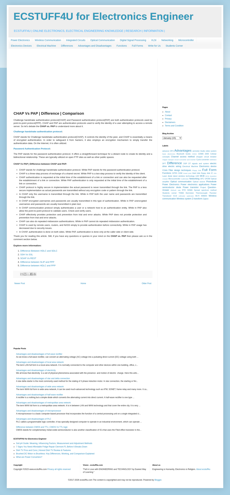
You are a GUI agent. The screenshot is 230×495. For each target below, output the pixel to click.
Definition (213, 160)
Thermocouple (202, 193)
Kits (215, 173)
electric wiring (174, 166)
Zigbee (206, 199)
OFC (202, 179)
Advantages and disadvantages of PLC (33, 419)
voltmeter (182, 196)
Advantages (182, 150)
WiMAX (204, 196)
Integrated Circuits (75, 40)
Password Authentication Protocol (32, 148)
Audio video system (208, 151)
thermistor (190, 193)
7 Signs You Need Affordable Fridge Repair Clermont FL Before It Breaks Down (51, 447)
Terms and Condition (174, 126)
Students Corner (174, 45)
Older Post (146, 283)
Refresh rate (176, 190)
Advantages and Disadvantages (94, 45)
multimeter (185, 179)
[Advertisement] (83, 82)
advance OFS (168, 151)
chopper (199, 157)
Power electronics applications (195, 184)
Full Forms (137, 45)
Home (83, 283)
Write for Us (154, 45)
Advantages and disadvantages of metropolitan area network (43, 402)
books (188, 154)
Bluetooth (180, 154)
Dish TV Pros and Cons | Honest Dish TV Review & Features (43, 450)
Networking (167, 40)
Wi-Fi (197, 196)
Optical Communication (102, 40)
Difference (174, 163)
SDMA (189, 190)
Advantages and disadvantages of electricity (36, 370)
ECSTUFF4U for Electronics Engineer (103, 16)
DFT (164, 163)
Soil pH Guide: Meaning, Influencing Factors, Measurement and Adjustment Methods (54, 443)
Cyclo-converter (202, 160)
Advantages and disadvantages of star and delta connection (43, 378)
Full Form (209, 170)
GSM (180, 173)
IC (212, 173)
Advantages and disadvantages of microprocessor (38, 411)
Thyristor (212, 193)
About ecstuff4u (203, 469)
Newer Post (19, 283)
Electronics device (207, 166)
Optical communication (181, 181)
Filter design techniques (180, 170)
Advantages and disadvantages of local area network (40, 362)
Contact (168, 115)
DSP (185, 163)
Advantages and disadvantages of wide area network (40, 386)
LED (197, 176)
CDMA (194, 154)
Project (203, 187)
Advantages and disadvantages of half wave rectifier (39, 395)
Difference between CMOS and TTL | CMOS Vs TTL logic (42, 427)
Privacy (168, 119)
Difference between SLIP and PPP (37, 262)
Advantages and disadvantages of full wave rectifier (39, 354)
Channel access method (183, 157)
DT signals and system (198, 163)
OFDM (207, 179)
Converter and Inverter (187, 160)
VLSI (153, 40)
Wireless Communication (48, 40)
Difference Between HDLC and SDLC (38, 251)
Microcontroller (186, 40)
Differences (67, 45)
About (167, 112)
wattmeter (190, 196)
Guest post (187, 173)
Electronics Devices (21, 45)
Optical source (199, 182)
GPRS (174, 173)
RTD (184, 190)
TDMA (181, 193)
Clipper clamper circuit (170, 160)
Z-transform (197, 199)
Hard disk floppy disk (201, 173)
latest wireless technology (184, 176)
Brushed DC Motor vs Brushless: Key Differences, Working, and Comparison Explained (55, 453)
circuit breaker (210, 157)
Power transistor (191, 187)
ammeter (196, 151)
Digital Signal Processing (133, 40)
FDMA (165, 170)
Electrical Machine (46, 45)
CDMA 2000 (203, 154)
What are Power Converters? (29, 457)
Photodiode (211, 181)
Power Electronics (20, 40)
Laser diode (167, 176)
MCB (202, 176)
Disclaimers (170, 122)
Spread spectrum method (205, 190)
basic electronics (168, 154)
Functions (122, 45)
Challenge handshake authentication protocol (38, 131)
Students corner (169, 193)
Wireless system (184, 199)
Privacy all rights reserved (59, 469)
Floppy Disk (196, 170)
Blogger (158, 480)
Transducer (166, 196)
